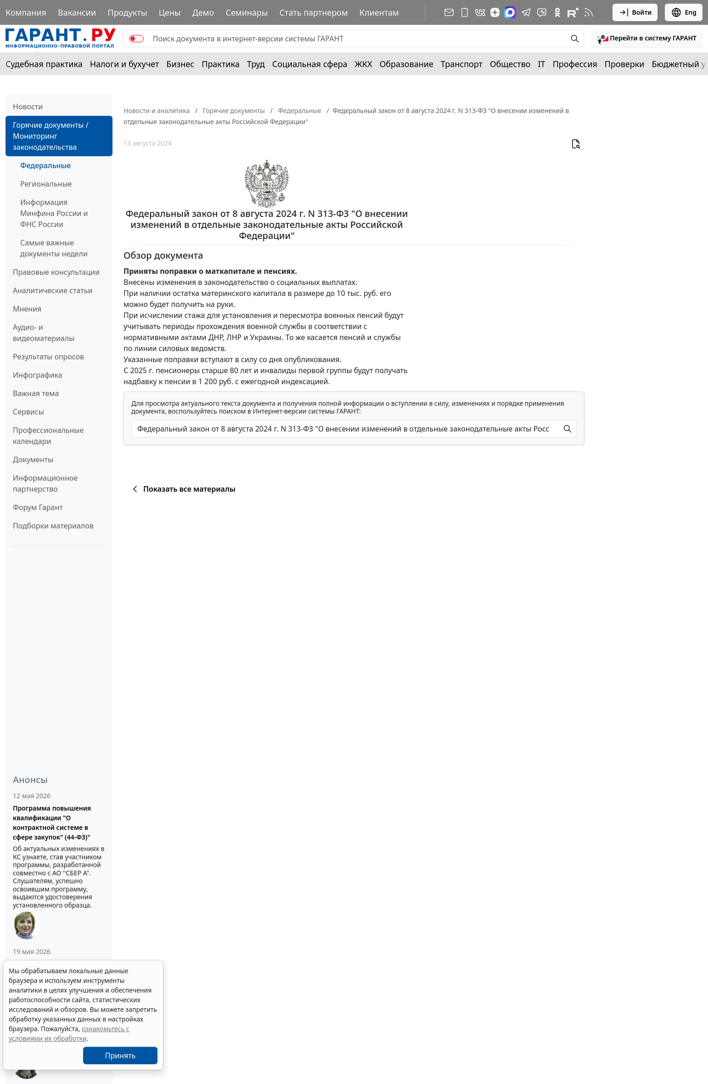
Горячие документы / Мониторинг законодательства (51, 136)
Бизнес (180, 63)
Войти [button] (635, 12)
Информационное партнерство (45, 483)
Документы (33, 459)
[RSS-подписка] (588, 12)
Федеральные (45, 165)
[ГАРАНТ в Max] (510, 12)
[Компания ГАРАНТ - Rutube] (573, 12)
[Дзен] (495, 12)
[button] (646, 38)
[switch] (136, 38)
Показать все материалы (182, 488)
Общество (510, 63)
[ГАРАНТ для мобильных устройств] (464, 12)
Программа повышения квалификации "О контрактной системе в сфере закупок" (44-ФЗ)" (52, 822)
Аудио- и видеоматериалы (43, 332)
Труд (256, 63)
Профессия (575, 63)
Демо (203, 12)
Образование (406, 63)
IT (541, 63)
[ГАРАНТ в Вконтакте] (480, 12)
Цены (170, 12)
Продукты (127, 12)
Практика (220, 63)
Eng (684, 12)
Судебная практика (44, 63)
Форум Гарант (38, 507)
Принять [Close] (120, 1055)
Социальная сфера (310, 63)
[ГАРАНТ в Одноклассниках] (557, 12)
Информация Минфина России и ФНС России (54, 213)
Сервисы (28, 412)
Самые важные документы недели (54, 248)
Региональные (46, 184)
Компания (26, 12)
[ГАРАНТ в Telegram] (526, 12)
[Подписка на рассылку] (449, 12)
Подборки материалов (53, 526)
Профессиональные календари (48, 435)
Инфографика (37, 375)
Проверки (625, 63)
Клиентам (379, 12)
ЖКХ (363, 63)
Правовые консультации (56, 272)
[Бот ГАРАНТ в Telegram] (541, 12)
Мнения (27, 309)
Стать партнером (314, 12)
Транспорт (462, 63)
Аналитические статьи (52, 290)
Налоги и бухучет (124, 63)
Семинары (246, 12)
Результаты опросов (48, 357)
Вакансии (77, 12)
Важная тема (36, 393)
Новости (28, 107)
